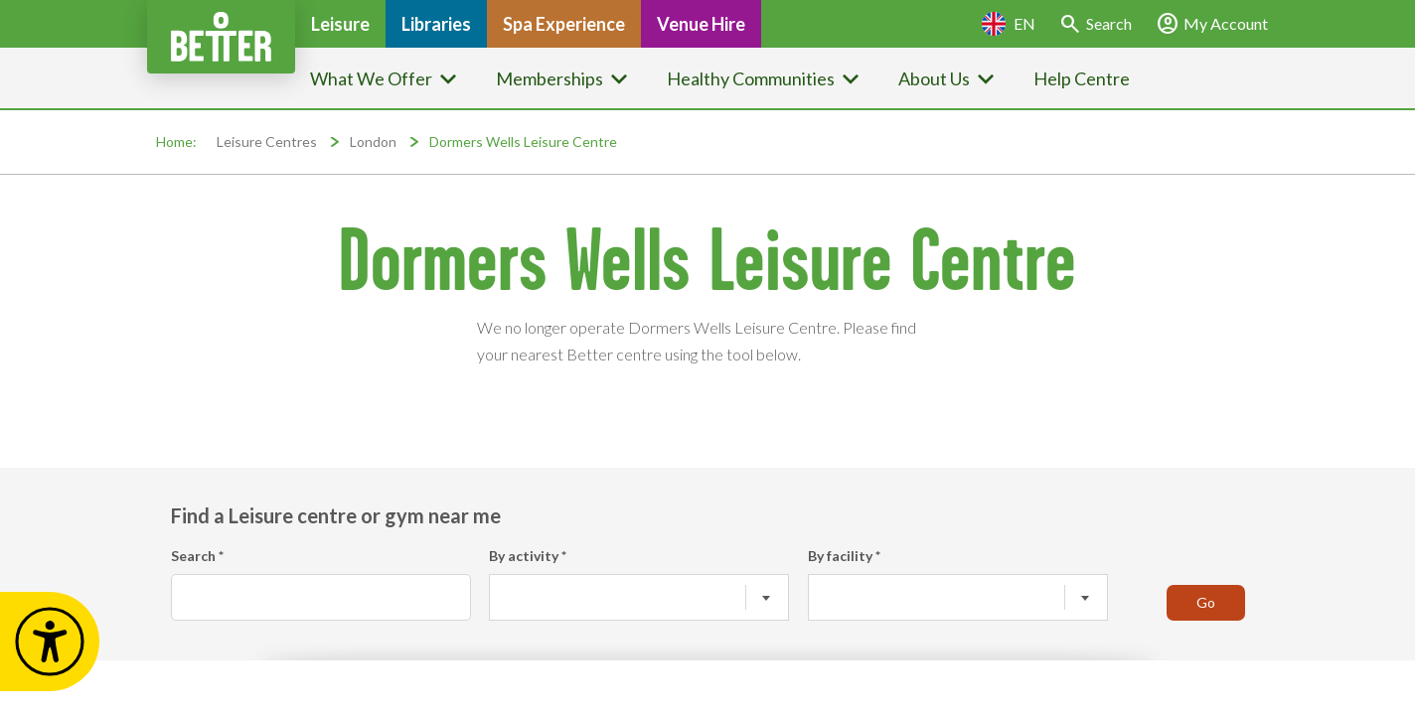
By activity (527, 555)
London (373, 141)
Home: (176, 141)
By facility (844, 555)
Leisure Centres (267, 141)
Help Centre (1081, 78)
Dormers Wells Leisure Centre (523, 141)
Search (197, 555)
